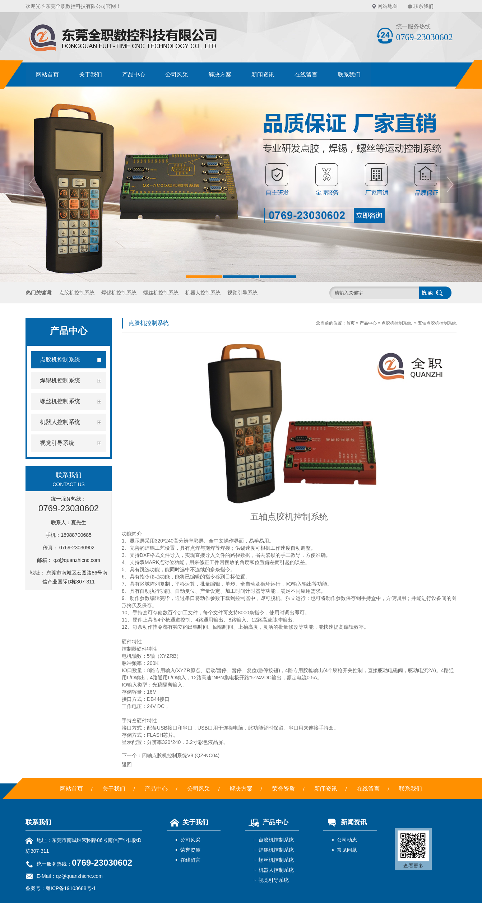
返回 (127, 764)
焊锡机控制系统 (118, 292)
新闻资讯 (262, 74)
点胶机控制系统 (76, 292)
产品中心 (133, 74)
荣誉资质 (283, 789)
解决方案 (219, 74)
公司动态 (347, 840)
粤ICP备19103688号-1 (71, 888)
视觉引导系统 (242, 292)
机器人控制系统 (203, 292)
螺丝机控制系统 (161, 292)
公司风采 (176, 74)
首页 (350, 323)
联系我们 (423, 6)
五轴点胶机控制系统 (437, 323)
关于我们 (90, 74)
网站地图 (387, 6)
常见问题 (347, 850)
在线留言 (306, 74)
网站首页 (47, 74)
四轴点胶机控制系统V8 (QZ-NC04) (180, 755)
